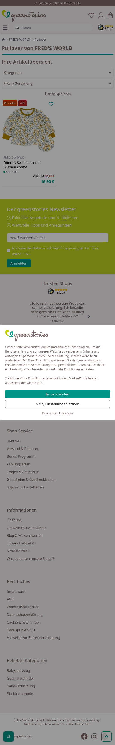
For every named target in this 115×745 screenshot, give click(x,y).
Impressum (66, 413)
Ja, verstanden (57, 394)
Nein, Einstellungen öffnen (57, 404)
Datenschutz (49, 413)
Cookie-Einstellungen (83, 378)
